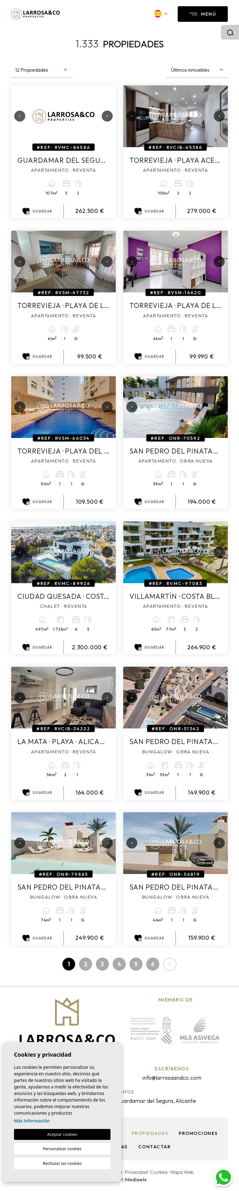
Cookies (159, 1172)
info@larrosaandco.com (171, 1077)
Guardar (37, 211)
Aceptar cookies (62, 1134)
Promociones (198, 1133)
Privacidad (136, 1172)
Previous (17, 116)
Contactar (154, 1147)
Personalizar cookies (62, 1148)
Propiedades (150, 1133)
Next (105, 116)
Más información (32, 1121)
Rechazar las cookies (62, 1163)
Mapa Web (182, 1172)
